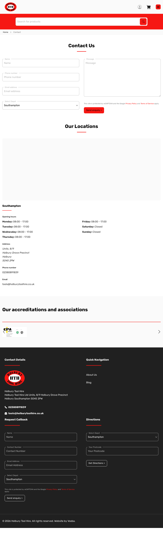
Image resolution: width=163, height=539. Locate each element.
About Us (91, 374)
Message (90, 59)
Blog (88, 382)
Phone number (11, 73)
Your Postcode (95, 447)
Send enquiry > (94, 110)
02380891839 (10, 272)
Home (5, 32)
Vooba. (71, 521)
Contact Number (14, 447)
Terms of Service (147, 104)
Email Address (13, 461)
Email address (11, 87)
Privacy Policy (131, 104)
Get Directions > (97, 463)
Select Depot (10, 101)
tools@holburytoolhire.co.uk (18, 284)
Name (7, 59)
